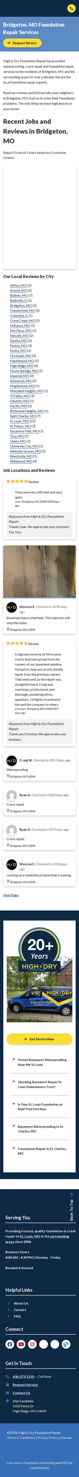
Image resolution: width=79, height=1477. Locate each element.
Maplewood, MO (22, 386)
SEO (65, 1463)
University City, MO (24, 446)
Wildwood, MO (21, 461)
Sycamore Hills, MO (24, 431)
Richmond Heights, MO (27, 411)
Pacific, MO (18, 406)
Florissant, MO (20, 356)
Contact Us (21, 1393)
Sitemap (66, 1438)
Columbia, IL (19, 315)
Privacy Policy (48, 1438)
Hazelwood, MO (22, 361)
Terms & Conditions (21, 1438)
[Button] (22, 43)
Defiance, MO (20, 325)
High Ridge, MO (21, 366)
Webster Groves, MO (25, 451)
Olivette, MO (19, 401)
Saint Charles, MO (23, 416)
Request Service (25, 1385)
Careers (20, 1310)
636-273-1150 (23, 1376)
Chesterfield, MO (22, 310)
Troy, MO (17, 436)
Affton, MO (18, 285)
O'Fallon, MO (20, 396)
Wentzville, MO (21, 456)
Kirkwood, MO (21, 381)
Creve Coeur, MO (22, 320)
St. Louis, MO (19, 421)
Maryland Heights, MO (26, 391)
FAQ (17, 1316)
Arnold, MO (18, 290)
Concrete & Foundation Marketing (30, 1463)
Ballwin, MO (19, 295)
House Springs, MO (24, 371)
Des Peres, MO (21, 330)
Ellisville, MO (19, 335)
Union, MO (18, 441)
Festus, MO (18, 351)
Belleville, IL (18, 300)
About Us (21, 1303)
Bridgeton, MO (21, 305)
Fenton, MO (18, 346)
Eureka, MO (18, 341)
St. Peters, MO (20, 426)
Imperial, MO (19, 376)
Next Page (10, 895)
